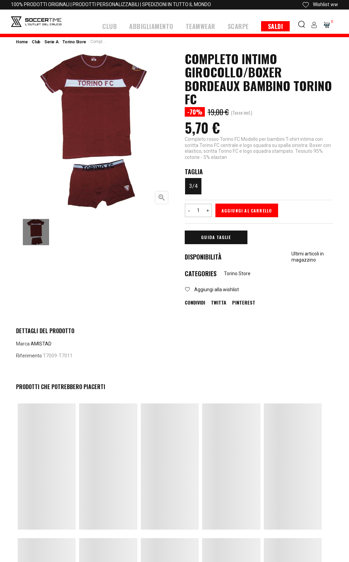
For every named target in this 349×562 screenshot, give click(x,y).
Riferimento (29, 355)
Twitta (218, 301)
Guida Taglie (216, 236)
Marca (23, 343)
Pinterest (243, 301)
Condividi (195, 301)
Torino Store (237, 273)
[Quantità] (198, 210)
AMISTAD (41, 343)
